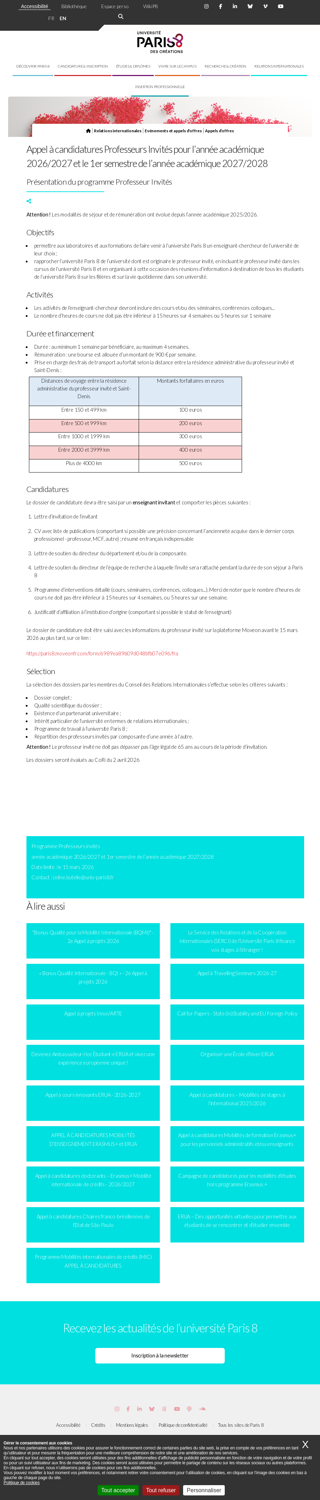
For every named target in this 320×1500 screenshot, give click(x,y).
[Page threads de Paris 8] (164, 1409)
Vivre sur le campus (177, 66)
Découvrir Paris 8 (32, 66)
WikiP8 (150, 6)
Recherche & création (225, 66)
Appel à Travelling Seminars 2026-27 (237, 973)
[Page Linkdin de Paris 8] (235, 6)
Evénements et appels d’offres (173, 130)
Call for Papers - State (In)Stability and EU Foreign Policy (237, 1013)
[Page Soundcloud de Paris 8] (202, 1409)
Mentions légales (132, 1425)
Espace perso (114, 6)
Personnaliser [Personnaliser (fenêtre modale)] (204, 1490)
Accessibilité (34, 6)
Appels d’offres (219, 130)
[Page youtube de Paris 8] (280, 6)
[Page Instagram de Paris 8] (206, 6)
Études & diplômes (133, 66)
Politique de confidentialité (183, 1425)
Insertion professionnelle (160, 87)
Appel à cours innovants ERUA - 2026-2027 (93, 1095)
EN (63, 18)
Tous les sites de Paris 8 (241, 1425)
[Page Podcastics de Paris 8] (189, 1409)
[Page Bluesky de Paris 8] (250, 6)
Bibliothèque (74, 6)
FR (51, 18)
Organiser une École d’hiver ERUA (237, 1054)
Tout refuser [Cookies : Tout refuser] (161, 1490)
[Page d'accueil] (88, 130)
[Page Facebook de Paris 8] (221, 6)
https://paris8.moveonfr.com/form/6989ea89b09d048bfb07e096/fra (102, 653)
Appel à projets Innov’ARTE (93, 1013)
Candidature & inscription (83, 66)
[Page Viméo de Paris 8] (265, 6)
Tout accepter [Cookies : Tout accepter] (118, 1490)
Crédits (98, 1425)
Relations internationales (279, 66)
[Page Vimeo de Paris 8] (139, 1409)
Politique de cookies (22, 1482)
